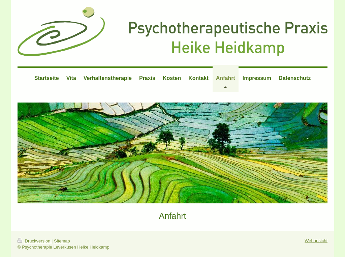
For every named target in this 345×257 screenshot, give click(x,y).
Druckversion (35, 241)
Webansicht (316, 240)
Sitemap (62, 241)
